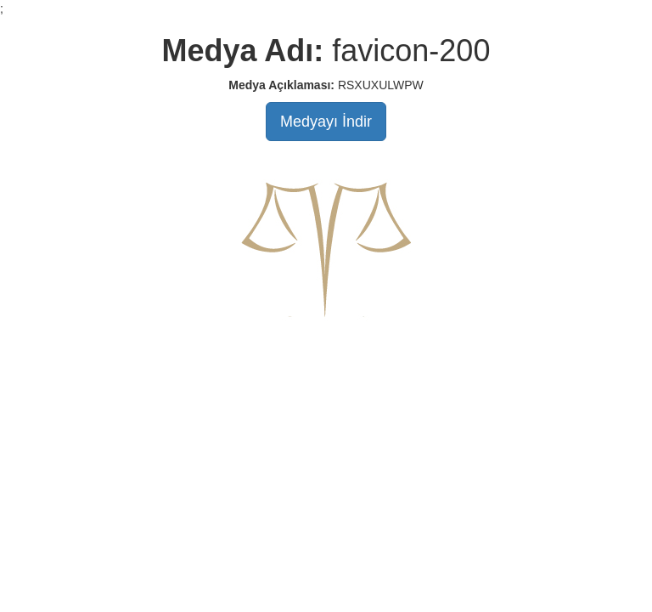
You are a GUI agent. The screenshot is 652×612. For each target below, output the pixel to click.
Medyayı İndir (326, 121)
